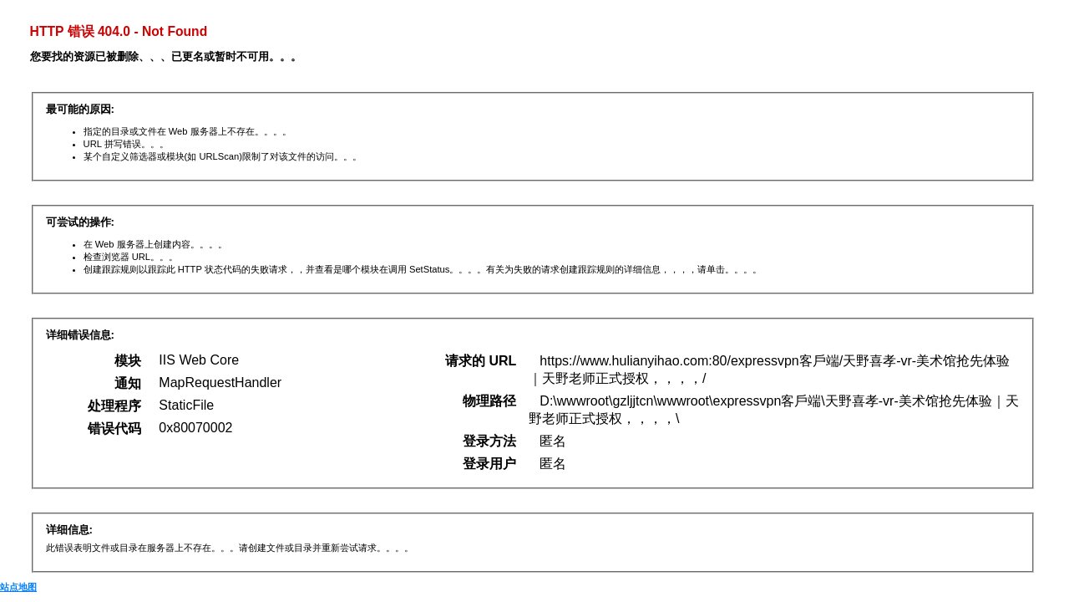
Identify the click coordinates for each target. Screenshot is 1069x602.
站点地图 (18, 587)
